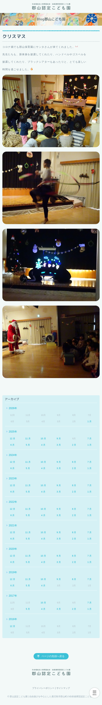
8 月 (74, 462)
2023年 (13, 478)
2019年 (13, 572)
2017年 (13, 595)
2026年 (13, 408)
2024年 (13, 455)
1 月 (89, 421)
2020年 (13, 549)
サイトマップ (63, 688)
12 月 (12, 438)
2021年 (13, 525)
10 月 (43, 438)
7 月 (89, 438)
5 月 (28, 445)
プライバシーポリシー (43, 688)
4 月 (43, 445)
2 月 (74, 445)
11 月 (27, 438)
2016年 (13, 619)
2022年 (13, 502)
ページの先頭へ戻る (53, 656)
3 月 (59, 445)
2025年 (13, 431)
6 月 (13, 445)
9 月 (59, 438)
